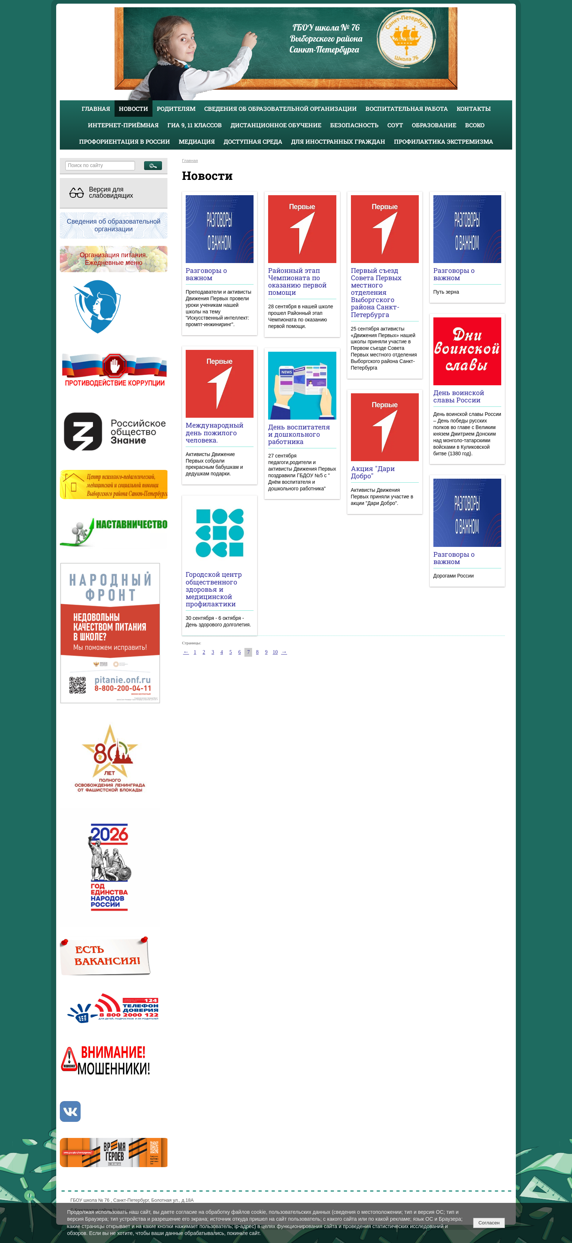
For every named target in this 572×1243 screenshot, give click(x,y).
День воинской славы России (458, 396)
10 (275, 652)
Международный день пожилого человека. (214, 432)
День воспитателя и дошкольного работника (299, 434)
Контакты (474, 108)
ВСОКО (474, 125)
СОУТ (395, 125)
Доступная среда (253, 141)
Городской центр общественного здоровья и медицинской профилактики (214, 589)
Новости (133, 108)
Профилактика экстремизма (443, 141)
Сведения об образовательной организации (280, 108)
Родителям (176, 108)
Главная (96, 108)
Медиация (197, 141)
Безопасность (354, 125)
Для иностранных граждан (338, 141)
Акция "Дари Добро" (373, 472)
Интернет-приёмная (123, 125)
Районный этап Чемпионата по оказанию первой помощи (297, 281)
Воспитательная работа (407, 108)
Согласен (488, 1222)
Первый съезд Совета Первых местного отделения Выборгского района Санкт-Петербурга (376, 292)
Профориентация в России (124, 141)
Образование (434, 125)
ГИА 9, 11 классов (194, 125)
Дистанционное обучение (276, 125)
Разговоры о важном (206, 274)
